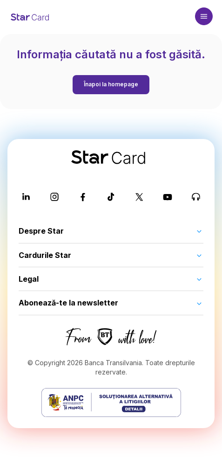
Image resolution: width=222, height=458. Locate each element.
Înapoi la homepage (111, 84)
